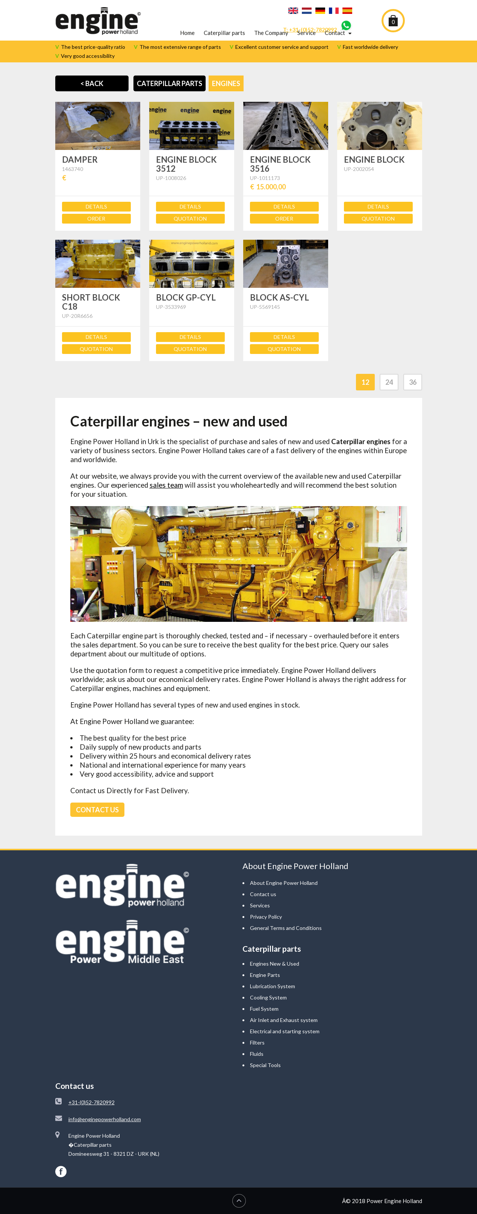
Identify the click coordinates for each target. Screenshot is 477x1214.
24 (389, 382)
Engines (226, 83)
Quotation (190, 218)
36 (412, 382)
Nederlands (307, 11)
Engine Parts (265, 975)
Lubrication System (272, 986)
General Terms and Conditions (286, 928)
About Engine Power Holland (284, 883)
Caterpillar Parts (169, 83)
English (293, 11)
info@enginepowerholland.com (104, 1119)
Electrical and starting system (285, 1031)
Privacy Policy (266, 916)
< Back (91, 83)
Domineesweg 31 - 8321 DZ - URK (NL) (113, 1154)
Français (334, 11)
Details (96, 206)
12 (365, 382)
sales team (166, 485)
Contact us (263, 894)
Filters (257, 1042)
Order (96, 218)
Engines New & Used (274, 963)
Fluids (256, 1054)
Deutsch (320, 11)
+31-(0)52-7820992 (91, 1102)
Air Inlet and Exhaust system (284, 1020)
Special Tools (265, 1065)
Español (347, 11)
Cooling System (268, 997)
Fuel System (264, 1008)
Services (260, 905)
